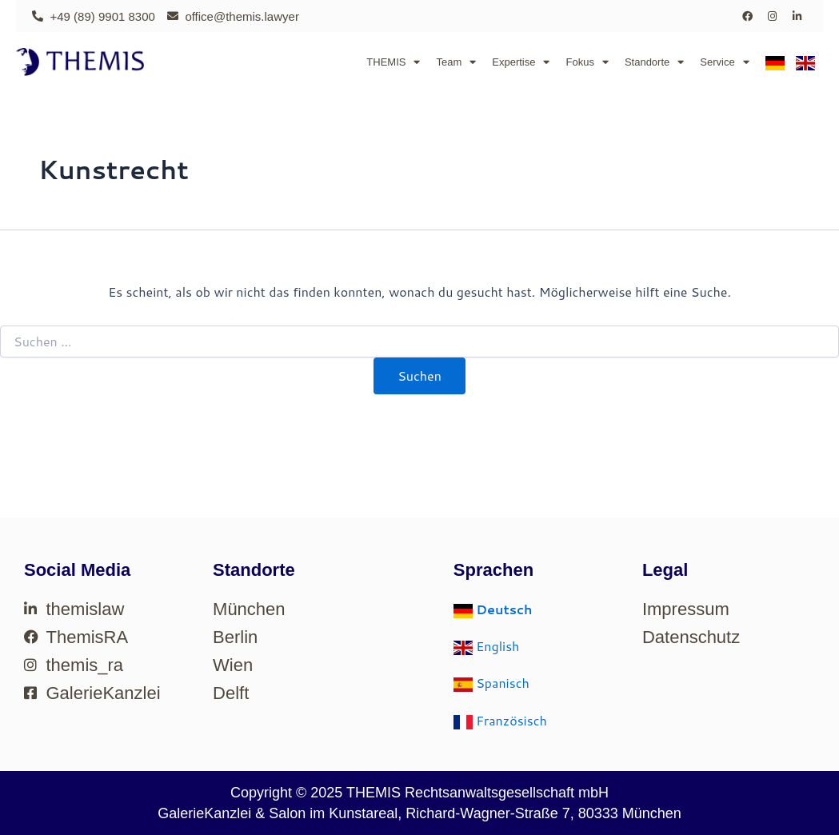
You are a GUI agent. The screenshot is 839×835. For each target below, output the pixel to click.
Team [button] (456, 62)
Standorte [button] (654, 62)
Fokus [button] (586, 62)
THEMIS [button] (393, 62)
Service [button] (724, 62)
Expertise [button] (520, 62)
